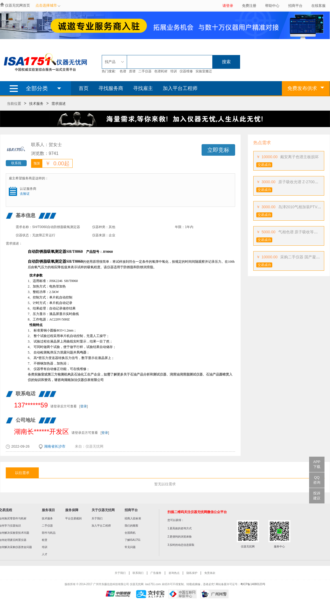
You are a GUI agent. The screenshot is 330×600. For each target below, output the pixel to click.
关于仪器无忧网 (103, 510)
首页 (84, 88)
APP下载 (316, 464)
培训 (173, 71)
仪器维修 (186, 71)
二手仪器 (145, 71)
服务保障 (71, 510)
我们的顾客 (131, 525)
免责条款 (209, 572)
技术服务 (36, 104)
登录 (83, 406)
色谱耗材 (160, 71)
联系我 (16, 163)
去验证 (25, 194)
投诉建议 (316, 495)
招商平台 (295, 6)
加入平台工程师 (180, 88)
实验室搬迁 (204, 71)
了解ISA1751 (133, 539)
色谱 (123, 71)
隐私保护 (191, 572)
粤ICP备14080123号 (252, 584)
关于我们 (97, 518)
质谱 (132, 71)
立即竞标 (218, 150)
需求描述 (58, 104)
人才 (44, 554)
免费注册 (249, 6)
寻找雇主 (143, 88)
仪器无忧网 (94, 446)
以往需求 (22, 473)
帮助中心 (272, 6)
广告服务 (155, 572)
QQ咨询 (316, 479)
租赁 (44, 539)
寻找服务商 (110, 88)
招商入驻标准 (133, 518)
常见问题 (130, 547)
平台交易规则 (73, 518)
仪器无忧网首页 (17, 5)
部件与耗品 (49, 532)
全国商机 (130, 532)
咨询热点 (174, 572)
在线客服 (318, 6)
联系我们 (138, 572)
